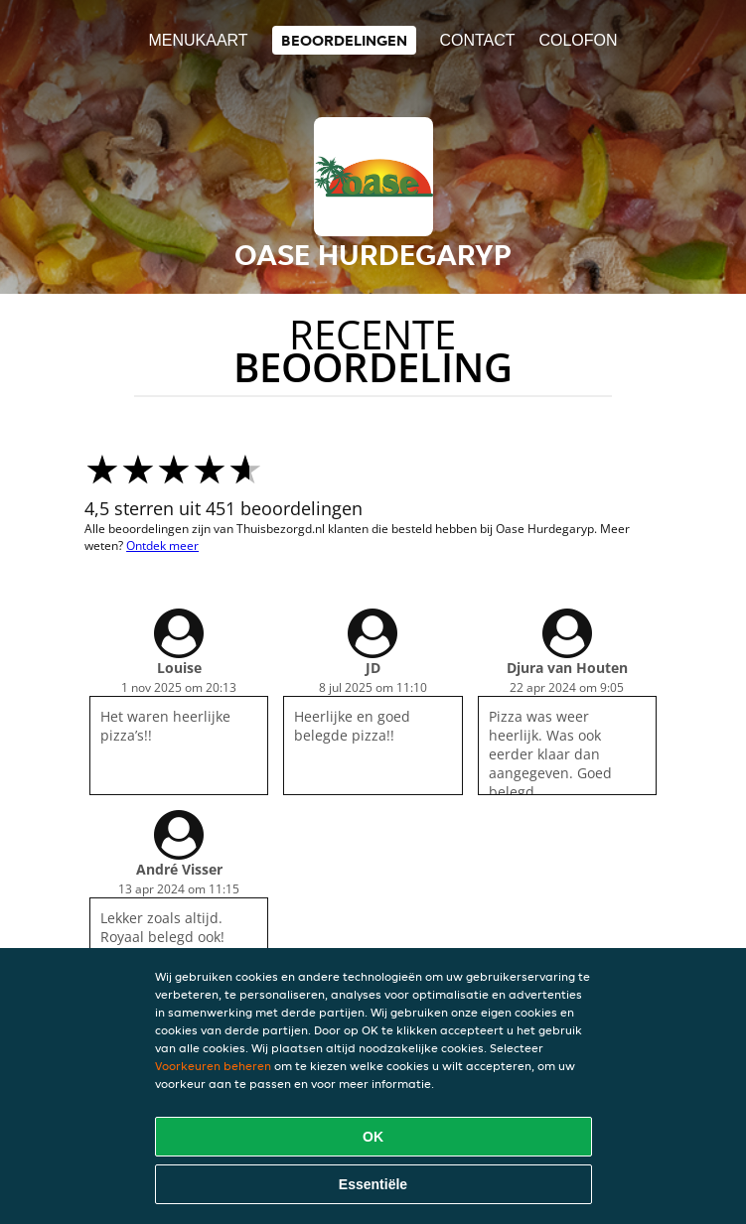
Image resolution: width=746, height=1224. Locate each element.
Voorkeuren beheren (213, 1065)
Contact (477, 40)
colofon (577, 40)
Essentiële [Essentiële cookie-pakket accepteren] (373, 1184)
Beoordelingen (344, 40)
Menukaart (197, 40)
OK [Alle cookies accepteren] (373, 1137)
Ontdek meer (162, 545)
